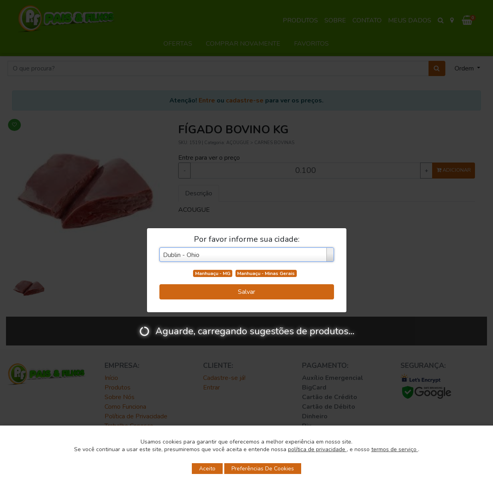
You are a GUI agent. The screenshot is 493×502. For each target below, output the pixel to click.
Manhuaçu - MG (212, 273)
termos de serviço (394, 449)
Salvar (246, 291)
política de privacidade (317, 449)
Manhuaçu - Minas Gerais (266, 273)
